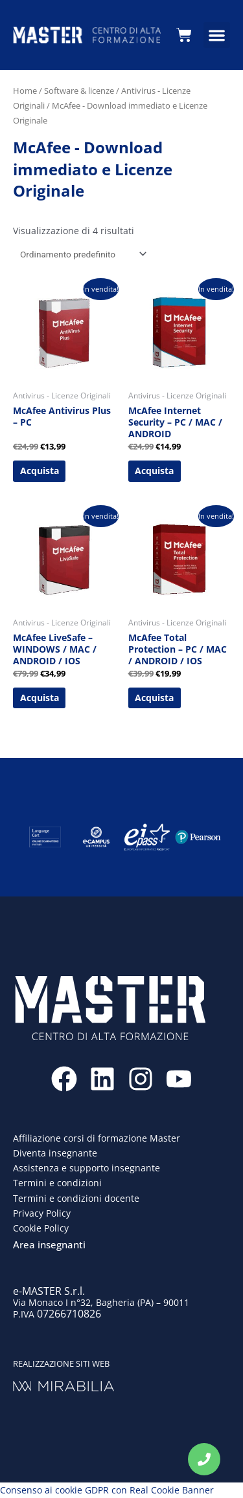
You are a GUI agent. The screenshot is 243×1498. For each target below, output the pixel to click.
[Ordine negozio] (81, 254)
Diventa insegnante (55, 1153)
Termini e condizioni (57, 1183)
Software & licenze (79, 90)
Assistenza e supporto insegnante (86, 1168)
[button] (216, 35)
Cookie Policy (41, 1228)
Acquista (39, 470)
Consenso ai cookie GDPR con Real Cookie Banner (107, 1490)
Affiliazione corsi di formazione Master (96, 1138)
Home (25, 90)
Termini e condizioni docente (76, 1198)
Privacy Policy (42, 1213)
